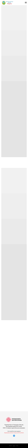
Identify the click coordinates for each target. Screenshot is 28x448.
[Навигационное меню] (26, 2)
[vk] (14, 436)
